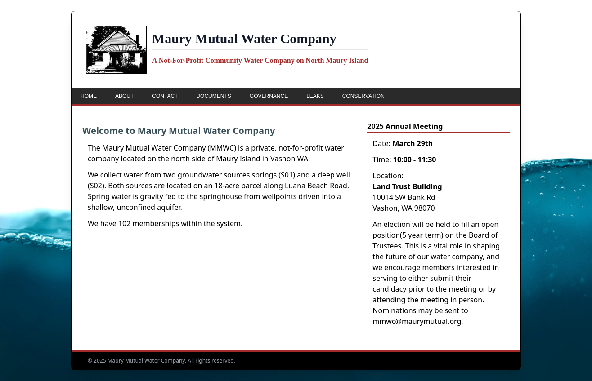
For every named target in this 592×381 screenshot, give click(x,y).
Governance (269, 96)
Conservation (363, 96)
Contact (165, 96)
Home (89, 96)
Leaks (315, 96)
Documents (213, 96)
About (124, 96)
